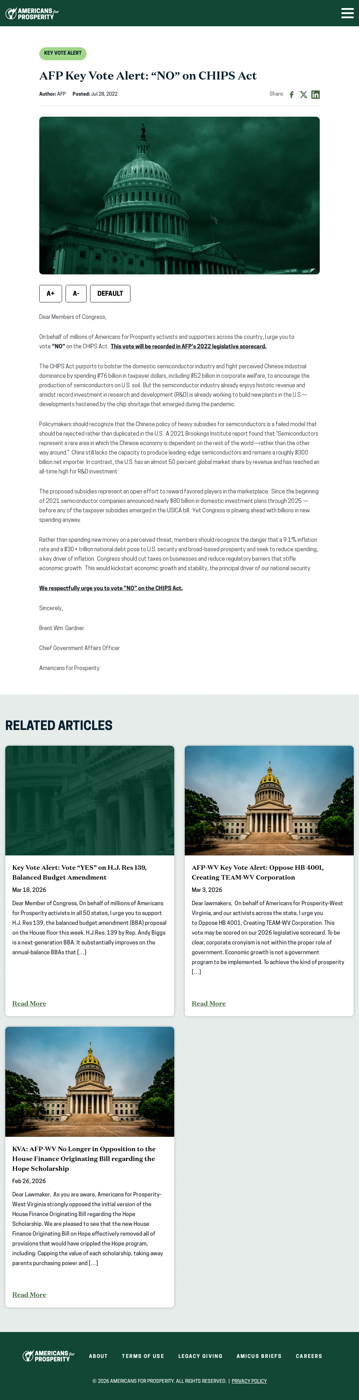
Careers (309, 1356)
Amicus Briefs (259, 1356)
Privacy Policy (249, 1381)
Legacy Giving (200, 1356)
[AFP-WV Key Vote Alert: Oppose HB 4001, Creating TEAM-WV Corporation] (269, 881)
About (98, 1356)
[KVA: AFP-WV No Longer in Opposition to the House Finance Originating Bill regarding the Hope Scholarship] (89, 1167)
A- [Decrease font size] (76, 294)
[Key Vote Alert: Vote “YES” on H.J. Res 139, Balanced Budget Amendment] (89, 881)
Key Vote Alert (63, 53)
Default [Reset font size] (110, 294)
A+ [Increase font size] (51, 294)
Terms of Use (143, 1356)
